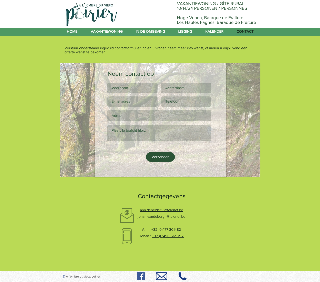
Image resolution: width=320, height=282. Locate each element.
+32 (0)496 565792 (168, 236)
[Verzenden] (160, 157)
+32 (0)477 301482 (166, 229)
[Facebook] (141, 276)
